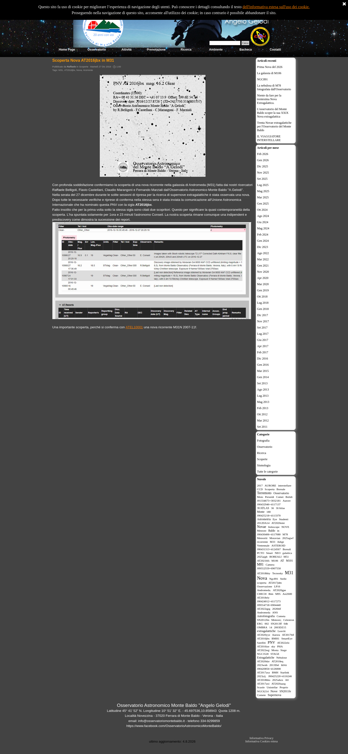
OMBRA (262, 627)
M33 (272, 541)
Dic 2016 (262, 358)
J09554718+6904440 (269, 604)
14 (270, 627)
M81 (260, 564)
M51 (286, 556)
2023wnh (262, 665)
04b (286, 623)
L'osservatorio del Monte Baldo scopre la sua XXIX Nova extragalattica (273, 112)
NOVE (285, 526)
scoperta (262, 582)
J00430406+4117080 (269, 534)
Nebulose (281, 657)
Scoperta (270, 489)
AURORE (270, 485)
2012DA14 (263, 522)
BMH (275, 672)
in (278, 530)
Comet (279, 496)
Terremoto (264, 493)
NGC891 (262, 79)
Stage (283, 650)
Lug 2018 (263, 302)
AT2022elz (283, 642)
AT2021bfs (263, 560)
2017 (260, 485)
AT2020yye (263, 634)
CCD (260, 489)
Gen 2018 (263, 309)
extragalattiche (266, 631)
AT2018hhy (263, 573)
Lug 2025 (263, 185)
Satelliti (261, 642)
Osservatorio (264, 447)
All (286, 679)
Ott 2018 (262, 296)
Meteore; (276, 619)
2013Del (274, 665)
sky (273, 646)
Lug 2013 (263, 395)
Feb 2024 (262, 234)
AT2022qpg (263, 608)
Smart (269, 552)
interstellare (284, 485)
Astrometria (264, 519)
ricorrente (88, 70)
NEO (277, 552)
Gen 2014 (263, 377)
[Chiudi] (344, 4)
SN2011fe (285, 691)
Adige (280, 541)
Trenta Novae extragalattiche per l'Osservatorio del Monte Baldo (274, 126)
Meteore (262, 530)
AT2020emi (278, 522)
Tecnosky (277, 573)
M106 (275, 560)
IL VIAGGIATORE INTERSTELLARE (269, 138)
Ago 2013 (263, 389)
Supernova (274, 695)
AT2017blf (288, 634)
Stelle (283, 578)
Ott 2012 (262, 414)
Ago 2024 (263, 216)
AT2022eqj (263, 650)
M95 (277, 593)
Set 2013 (262, 383)
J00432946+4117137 (269, 504)
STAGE (275, 653)
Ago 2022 (263, 253)
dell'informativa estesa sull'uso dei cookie (276, 7)
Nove (274, 691)
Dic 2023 (262, 247)
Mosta (275, 650)
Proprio (284, 687)
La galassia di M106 (269, 73)
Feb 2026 (262, 154)
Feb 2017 (262, 352)
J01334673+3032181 (269, 500)
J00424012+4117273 (269, 601)
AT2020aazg (279, 683)
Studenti (283, 519)
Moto (260, 496)
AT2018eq (277, 661)
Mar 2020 (263, 284)
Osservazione (264, 586)
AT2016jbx (69, 70)
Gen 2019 (263, 290)
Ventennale (263, 545)
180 (269, 511)
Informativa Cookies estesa (261, 741)
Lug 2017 (263, 333)
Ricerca (261, 453)
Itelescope (273, 526)
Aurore (287, 500)
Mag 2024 (263, 228)
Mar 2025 (263, 197)
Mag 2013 (263, 402)
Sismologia (264, 465)
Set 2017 (262, 327)
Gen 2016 (263, 364)
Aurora (276, 634)
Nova (79, 70)
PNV (271, 642)
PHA (280, 646)
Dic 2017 (262, 315)
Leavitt (281, 631)
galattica (287, 552)
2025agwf (287, 538)
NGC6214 (263, 691)
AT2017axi (263, 683)
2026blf (276, 608)
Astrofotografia (266, 616)
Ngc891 (273, 578)
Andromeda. (264, 590)
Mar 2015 (263, 371)
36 (272, 508)
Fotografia (263, 440)
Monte (261, 511)
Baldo (271, 530)
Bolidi (288, 496)
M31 (60, 70)
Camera (270, 564)
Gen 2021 (263, 265)
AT (282, 560)
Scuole (261, 687)
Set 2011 (262, 426)
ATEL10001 (134, 327)
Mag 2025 (263, 191)
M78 (285, 534)
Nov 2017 (263, 321)
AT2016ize (263, 646)
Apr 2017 (263, 346)
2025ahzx (277, 679)
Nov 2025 (263, 172)
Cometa (281, 616)
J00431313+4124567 (269, 549)
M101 (289, 560)
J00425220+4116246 (280, 676)
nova (283, 665)
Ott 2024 (262, 209)
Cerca (245, 43)
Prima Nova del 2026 (269, 67)
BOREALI (275, 556)
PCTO (260, 552)
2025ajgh (262, 556)
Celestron (288, 619)
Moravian (274, 538)
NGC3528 (263, 653)
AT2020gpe (279, 590)
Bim (271, 593)
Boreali (287, 549)
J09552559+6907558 (269, 568)
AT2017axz (263, 672)
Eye (275, 519)
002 (267, 623)
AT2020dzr (263, 661)
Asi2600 (287, 593)
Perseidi (269, 496)
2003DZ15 (280, 627)
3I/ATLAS (263, 508)
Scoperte (262, 459)
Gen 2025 (263, 203)
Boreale (281, 489)
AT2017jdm (275, 582)
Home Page (67, 49)
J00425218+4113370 (269, 515)
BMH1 (275, 638)
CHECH (262, 593)
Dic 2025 (262, 166)
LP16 (277, 586)
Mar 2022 (263, 259)
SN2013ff (276, 623)
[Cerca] (225, 43)
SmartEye (286, 638)
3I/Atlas (280, 508)
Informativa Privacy (261, 738)
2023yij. (261, 676)
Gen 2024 (263, 240)
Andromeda (263, 612)
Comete (261, 695)
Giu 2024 (262, 222)
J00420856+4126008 (269, 668)
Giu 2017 (262, 340)
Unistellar (272, 687)
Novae (261, 527)
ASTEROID (278, 545)
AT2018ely (263, 597)
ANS (275, 612)
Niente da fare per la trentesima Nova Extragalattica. (269, 99)
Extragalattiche (266, 657)
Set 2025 (262, 179)
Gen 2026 (263, 160)
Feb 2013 (262, 408)
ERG (260, 623)
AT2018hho (263, 679)
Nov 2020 (263, 271)
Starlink (284, 672)
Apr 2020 (263, 278)
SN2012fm (263, 619)
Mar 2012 (263, 420)
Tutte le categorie (267, 471)
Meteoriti (262, 538)
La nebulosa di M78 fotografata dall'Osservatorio (274, 87)
